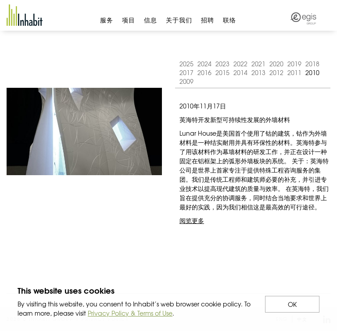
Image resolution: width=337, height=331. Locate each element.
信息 (150, 19)
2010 (312, 72)
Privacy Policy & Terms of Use (130, 313)
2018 (312, 63)
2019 (294, 63)
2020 (276, 63)
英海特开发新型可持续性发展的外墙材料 (234, 119)
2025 (186, 63)
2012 (276, 72)
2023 (222, 63)
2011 (294, 72)
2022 (240, 63)
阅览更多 (191, 220)
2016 (204, 72)
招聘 (207, 19)
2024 (204, 63)
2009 (186, 81)
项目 (128, 19)
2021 (258, 63)
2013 (258, 72)
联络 (229, 19)
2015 (222, 72)
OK (292, 304)
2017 (186, 72)
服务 (106, 19)
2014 (240, 72)
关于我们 (179, 19)
